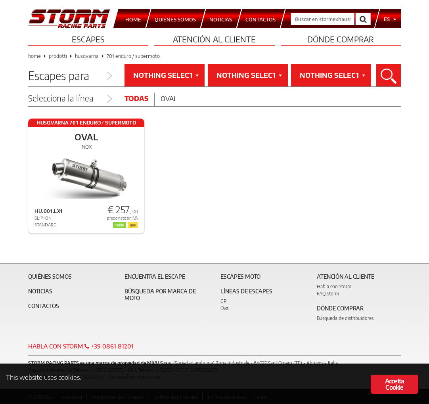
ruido (119, 225)
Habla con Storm (334, 286)
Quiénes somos (50, 276)
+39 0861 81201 (112, 346)
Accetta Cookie (394, 384)
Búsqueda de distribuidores (345, 318)
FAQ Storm (328, 294)
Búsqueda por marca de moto (160, 294)
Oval (169, 98)
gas (133, 225)
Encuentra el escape (154, 276)
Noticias (40, 291)
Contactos (43, 306)
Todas (136, 98)
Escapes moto (240, 276)
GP (223, 301)
